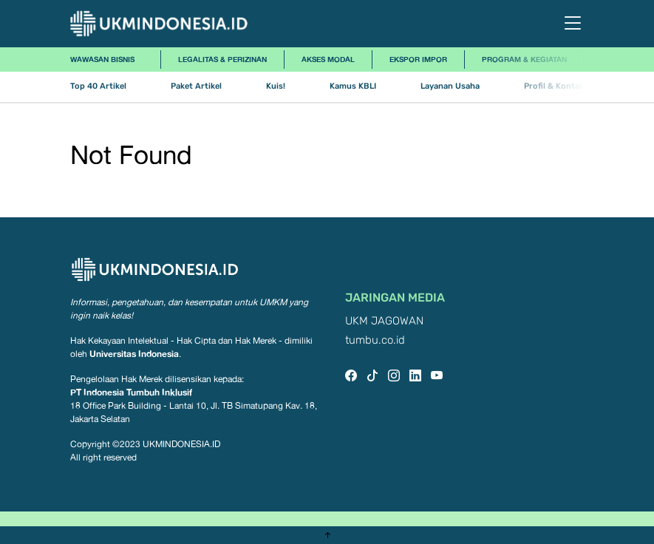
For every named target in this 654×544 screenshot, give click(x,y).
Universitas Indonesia (134, 353)
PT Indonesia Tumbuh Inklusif (131, 392)
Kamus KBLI (353, 86)
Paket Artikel (196, 86)
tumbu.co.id (375, 340)
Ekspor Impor (418, 59)
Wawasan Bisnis (102, 59)
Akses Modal (328, 59)
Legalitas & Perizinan (222, 59)
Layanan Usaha (450, 86)
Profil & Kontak (554, 86)
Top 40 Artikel (98, 86)
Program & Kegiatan (524, 59)
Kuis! (275, 86)
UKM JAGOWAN (384, 321)
